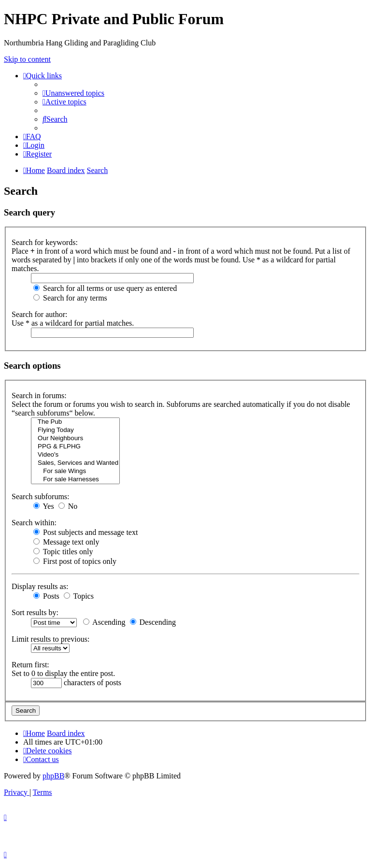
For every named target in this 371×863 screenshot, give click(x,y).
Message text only (66, 542)
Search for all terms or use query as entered (105, 288)
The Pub (75, 422)
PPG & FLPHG (75, 447)
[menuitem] (73, 93)
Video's (75, 455)
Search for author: (40, 314)
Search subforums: (41, 496)
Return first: (30, 665)
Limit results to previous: (50, 639)
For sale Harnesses (75, 479)
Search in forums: (39, 395)
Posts (46, 596)
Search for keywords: (45, 242)
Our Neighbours (75, 438)
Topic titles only (63, 551)
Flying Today (75, 430)
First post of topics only (74, 561)
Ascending (104, 622)
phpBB (53, 776)
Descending (153, 622)
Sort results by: (35, 612)
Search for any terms (70, 298)
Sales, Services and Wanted (75, 463)
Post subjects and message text (85, 532)
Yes (43, 506)
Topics (79, 596)
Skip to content (27, 59)
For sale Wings (75, 471)
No (68, 506)
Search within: (34, 522)
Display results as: (40, 586)
